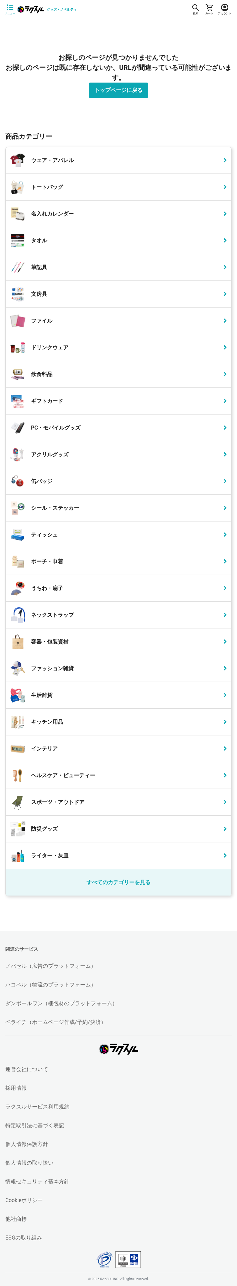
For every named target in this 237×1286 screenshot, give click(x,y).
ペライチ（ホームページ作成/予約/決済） (55, 1022)
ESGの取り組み (23, 1238)
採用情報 (16, 1088)
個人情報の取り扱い (29, 1163)
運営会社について (26, 1069)
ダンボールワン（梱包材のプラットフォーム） (61, 1003)
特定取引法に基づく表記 (34, 1125)
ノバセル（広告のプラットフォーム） (50, 966)
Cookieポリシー (24, 1200)
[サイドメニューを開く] (10, 9)
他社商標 (16, 1219)
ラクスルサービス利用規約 (37, 1106)
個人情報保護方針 (26, 1144)
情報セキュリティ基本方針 (37, 1181)
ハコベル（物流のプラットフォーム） (50, 984)
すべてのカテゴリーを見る (118, 882)
